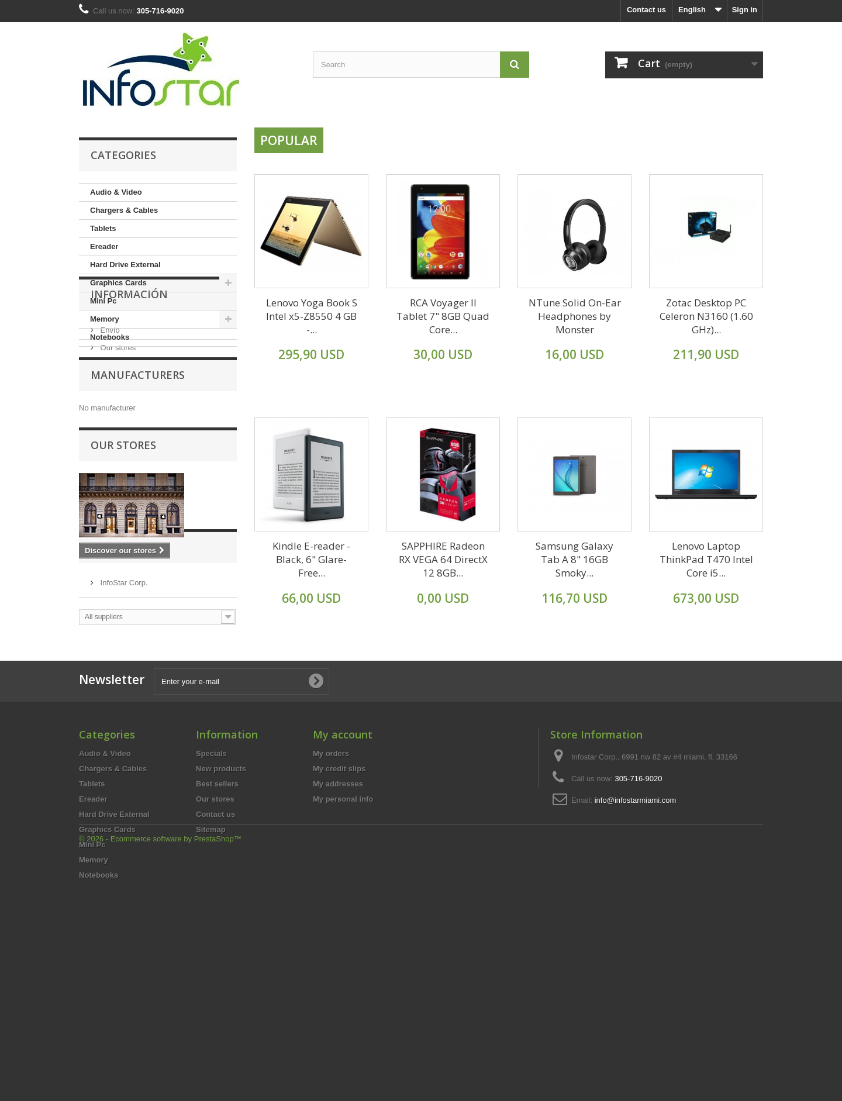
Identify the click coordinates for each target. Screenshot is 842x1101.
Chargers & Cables (124, 210)
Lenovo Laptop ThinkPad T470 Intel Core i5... (706, 559)
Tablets (103, 228)
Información (129, 382)
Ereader (104, 246)
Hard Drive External (125, 264)
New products (221, 920)
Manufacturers (138, 475)
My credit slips (339, 920)
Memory (104, 319)
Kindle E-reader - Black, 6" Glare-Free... (311, 559)
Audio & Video (116, 192)
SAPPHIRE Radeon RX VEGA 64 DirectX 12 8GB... (443, 559)
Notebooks (109, 337)
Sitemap (211, 981)
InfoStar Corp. (123, 723)
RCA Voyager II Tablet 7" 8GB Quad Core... (442, 316)
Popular (289, 140)
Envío (109, 413)
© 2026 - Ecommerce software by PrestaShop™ (160, 1069)
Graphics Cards (118, 282)
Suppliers (118, 692)
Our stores (117, 430)
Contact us (646, 9)
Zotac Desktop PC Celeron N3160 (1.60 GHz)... (706, 316)
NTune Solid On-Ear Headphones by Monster (575, 316)
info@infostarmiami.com (636, 952)
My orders (331, 905)
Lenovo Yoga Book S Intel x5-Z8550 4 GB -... (311, 316)
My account (342, 886)
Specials (211, 905)
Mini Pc (103, 300)
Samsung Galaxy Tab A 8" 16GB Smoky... (574, 559)
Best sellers (217, 935)
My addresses (338, 935)
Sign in (744, 9)
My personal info (343, 951)
